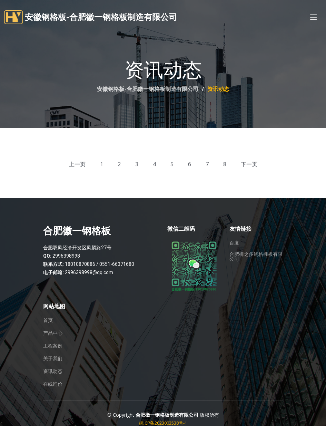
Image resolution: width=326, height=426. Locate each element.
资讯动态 (52, 371)
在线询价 (52, 384)
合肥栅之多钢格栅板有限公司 (256, 256)
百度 (234, 242)
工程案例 (52, 345)
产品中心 (52, 333)
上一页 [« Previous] (77, 165)
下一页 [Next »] (249, 165)
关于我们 (52, 358)
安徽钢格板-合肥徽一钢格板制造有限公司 (147, 89)
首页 (48, 320)
